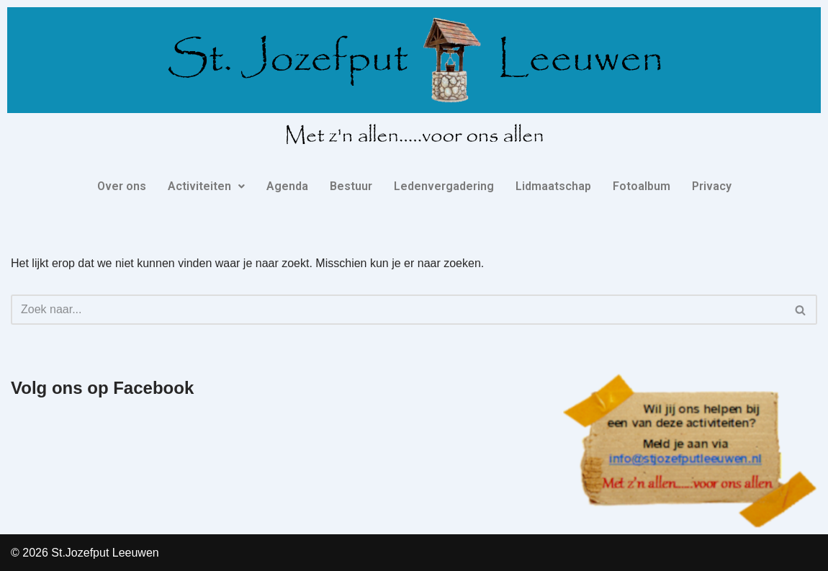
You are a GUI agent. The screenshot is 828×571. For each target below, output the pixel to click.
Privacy (712, 186)
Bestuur (351, 186)
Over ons (121, 186)
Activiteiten (206, 186)
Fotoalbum (641, 186)
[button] (206, 186)
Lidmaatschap (553, 186)
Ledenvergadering (444, 186)
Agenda (287, 186)
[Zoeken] (398, 310)
